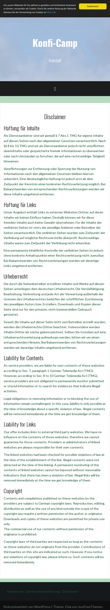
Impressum (15, 591)
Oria (68, 607)
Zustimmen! (93, 6)
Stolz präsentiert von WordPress (27, 607)
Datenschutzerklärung (41, 591)
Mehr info (51, 12)
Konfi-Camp (55, 42)
